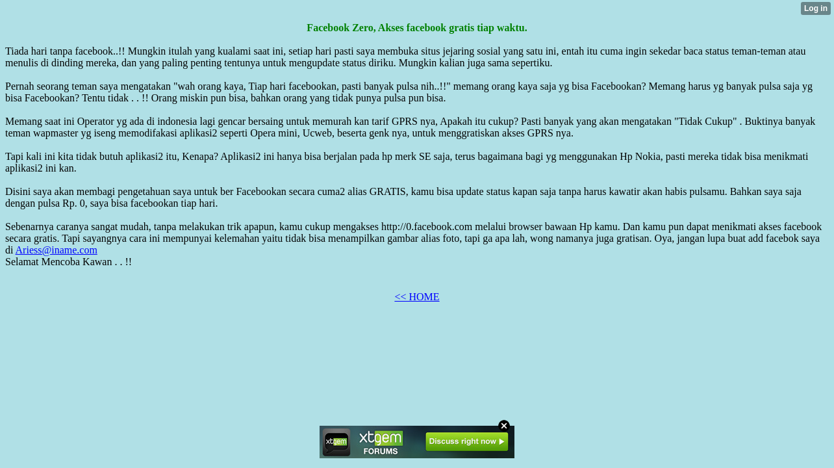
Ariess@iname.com (56, 249)
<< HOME (416, 296)
